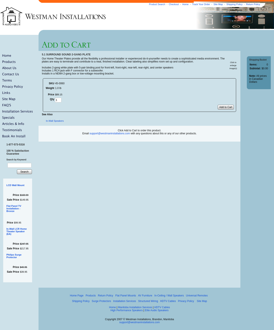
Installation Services (124, 301)
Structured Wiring (148, 301)
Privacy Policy (186, 301)
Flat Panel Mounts (125, 295)
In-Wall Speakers (55, 121)
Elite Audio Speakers (157, 310)
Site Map (218, 4)
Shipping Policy (234, 4)
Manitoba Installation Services (135, 307)
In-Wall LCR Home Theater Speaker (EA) (16, 231)
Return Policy (253, 4)
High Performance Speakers (126, 310)
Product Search (157, 4)
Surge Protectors (101, 301)
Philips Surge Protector (13, 256)
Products (91, 295)
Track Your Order (201, 4)
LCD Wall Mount (15, 185)
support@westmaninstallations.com (109, 133)
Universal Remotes (197, 295)
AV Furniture (145, 295)
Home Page (76, 295)
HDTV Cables (168, 301)
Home (185, 4)
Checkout (174, 4)
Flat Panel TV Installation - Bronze (13, 208)
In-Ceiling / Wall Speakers (169, 295)
